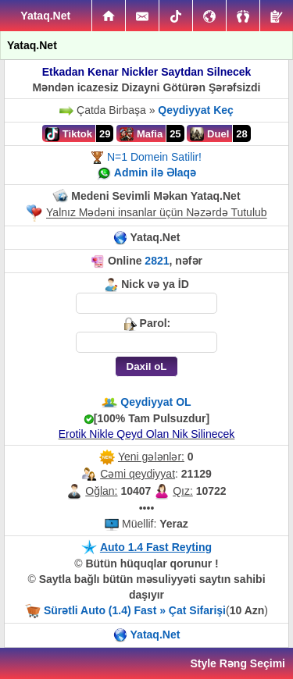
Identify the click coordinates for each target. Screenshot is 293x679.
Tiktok (68, 134)
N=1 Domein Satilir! (154, 157)
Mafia (141, 134)
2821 (157, 260)
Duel (209, 134)
